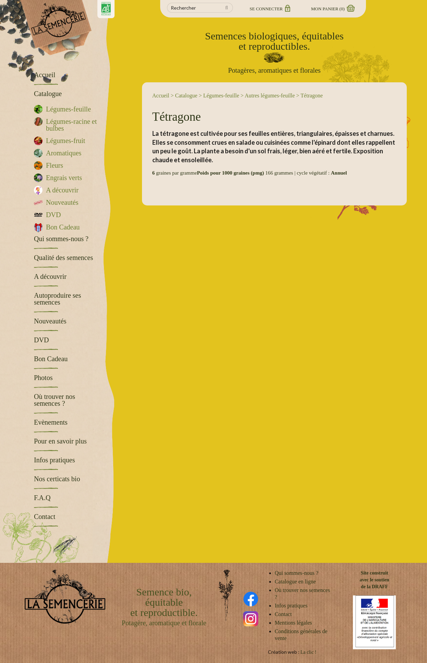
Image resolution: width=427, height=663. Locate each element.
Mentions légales (293, 623)
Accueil (160, 95)
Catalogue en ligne (295, 581)
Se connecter (269, 8)
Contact (283, 614)
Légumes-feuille (221, 95)
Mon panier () (332, 8)
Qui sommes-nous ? (296, 573)
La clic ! (308, 652)
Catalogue (186, 95)
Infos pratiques (291, 605)
